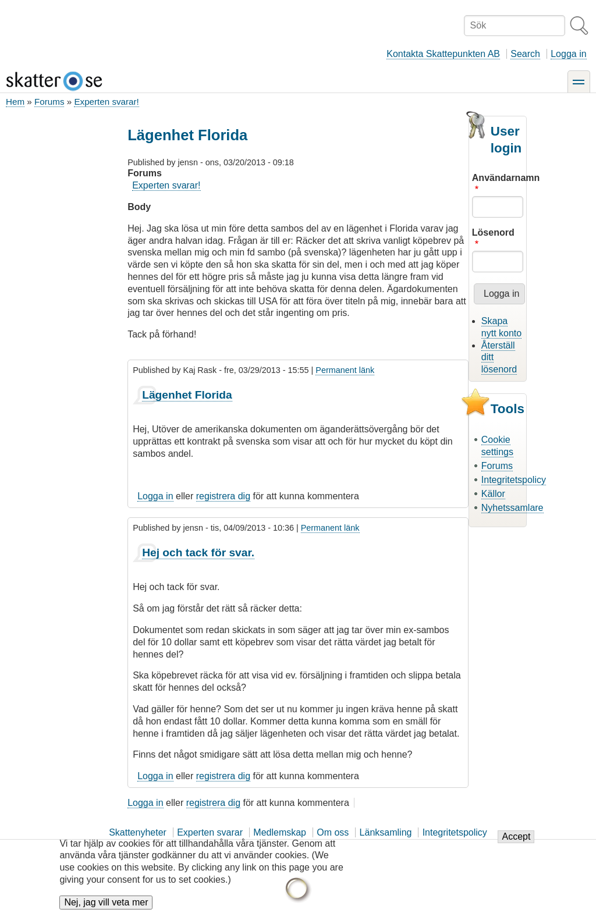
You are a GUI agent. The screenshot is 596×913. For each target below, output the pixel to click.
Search (525, 54)
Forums (49, 101)
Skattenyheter (137, 832)
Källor (493, 494)
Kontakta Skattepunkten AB (443, 54)
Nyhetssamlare (512, 508)
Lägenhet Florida (187, 395)
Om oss (333, 832)
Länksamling (386, 832)
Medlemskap (279, 832)
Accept (516, 843)
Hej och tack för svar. (198, 552)
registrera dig (223, 496)
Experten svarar (210, 832)
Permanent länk (344, 370)
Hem (15, 101)
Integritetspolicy (513, 480)
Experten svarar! (106, 101)
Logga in (568, 54)
